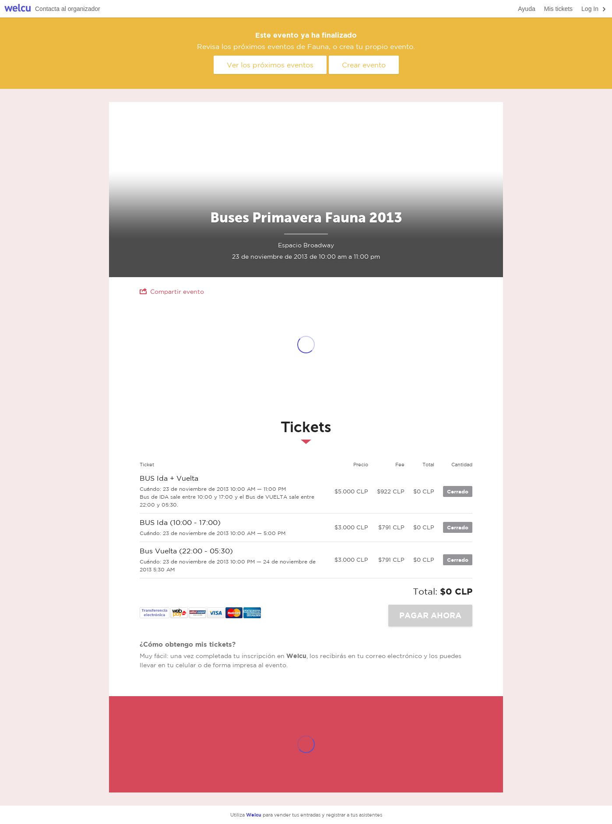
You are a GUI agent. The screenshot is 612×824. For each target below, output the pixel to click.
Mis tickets (558, 8)
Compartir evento (172, 291)
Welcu (17, 9)
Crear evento (364, 65)
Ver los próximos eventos (270, 65)
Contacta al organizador (67, 8)
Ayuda (526, 8)
